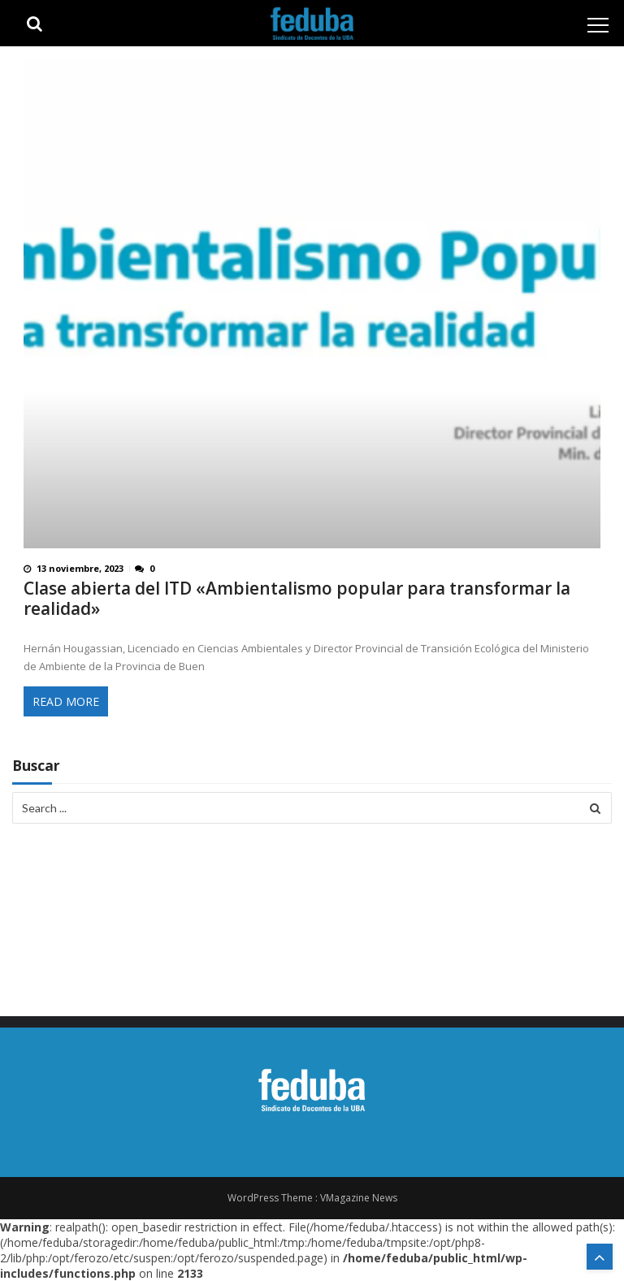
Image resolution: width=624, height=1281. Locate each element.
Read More (65, 701)
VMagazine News (358, 1198)
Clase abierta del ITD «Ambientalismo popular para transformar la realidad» (297, 598)
